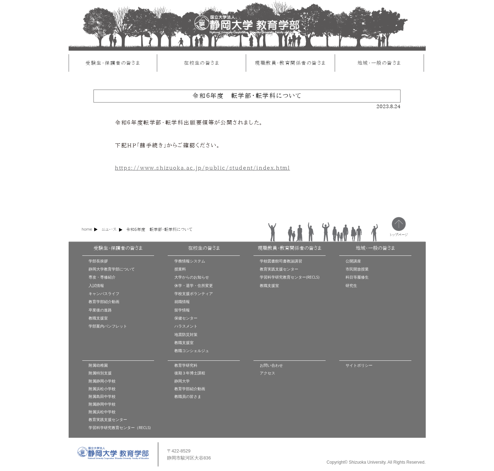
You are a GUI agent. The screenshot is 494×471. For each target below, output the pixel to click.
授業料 (180, 269)
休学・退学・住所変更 (193, 285)
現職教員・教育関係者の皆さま (290, 62)
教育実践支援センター (279, 269)
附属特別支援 (100, 372)
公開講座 (353, 260)
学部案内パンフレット (108, 326)
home (87, 229)
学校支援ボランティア (193, 293)
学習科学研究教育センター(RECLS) (289, 277)
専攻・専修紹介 (102, 277)
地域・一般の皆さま (379, 62)
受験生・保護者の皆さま (112, 62)
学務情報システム (189, 260)
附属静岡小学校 (102, 381)
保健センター (185, 318)
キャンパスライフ (104, 293)
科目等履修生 (357, 277)
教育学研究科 (185, 365)
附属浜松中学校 (102, 411)
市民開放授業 (357, 269)
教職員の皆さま (187, 396)
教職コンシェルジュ (191, 350)
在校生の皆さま (201, 62)
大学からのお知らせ (191, 277)
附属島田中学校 (102, 396)
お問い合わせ (271, 365)
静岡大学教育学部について (112, 269)
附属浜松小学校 (102, 388)
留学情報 (182, 309)
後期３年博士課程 (189, 372)
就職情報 (182, 301)
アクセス (267, 372)
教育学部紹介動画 (104, 301)
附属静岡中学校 (102, 404)
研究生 (351, 285)
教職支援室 (98, 318)
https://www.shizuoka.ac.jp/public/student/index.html (202, 167)
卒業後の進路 (100, 309)
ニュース (109, 229)
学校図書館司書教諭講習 (281, 260)
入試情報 (96, 285)
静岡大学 (182, 381)
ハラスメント (185, 326)
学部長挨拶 (98, 260)
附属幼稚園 (98, 365)
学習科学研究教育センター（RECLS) (120, 427)
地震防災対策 (185, 334)
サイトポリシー (359, 365)
